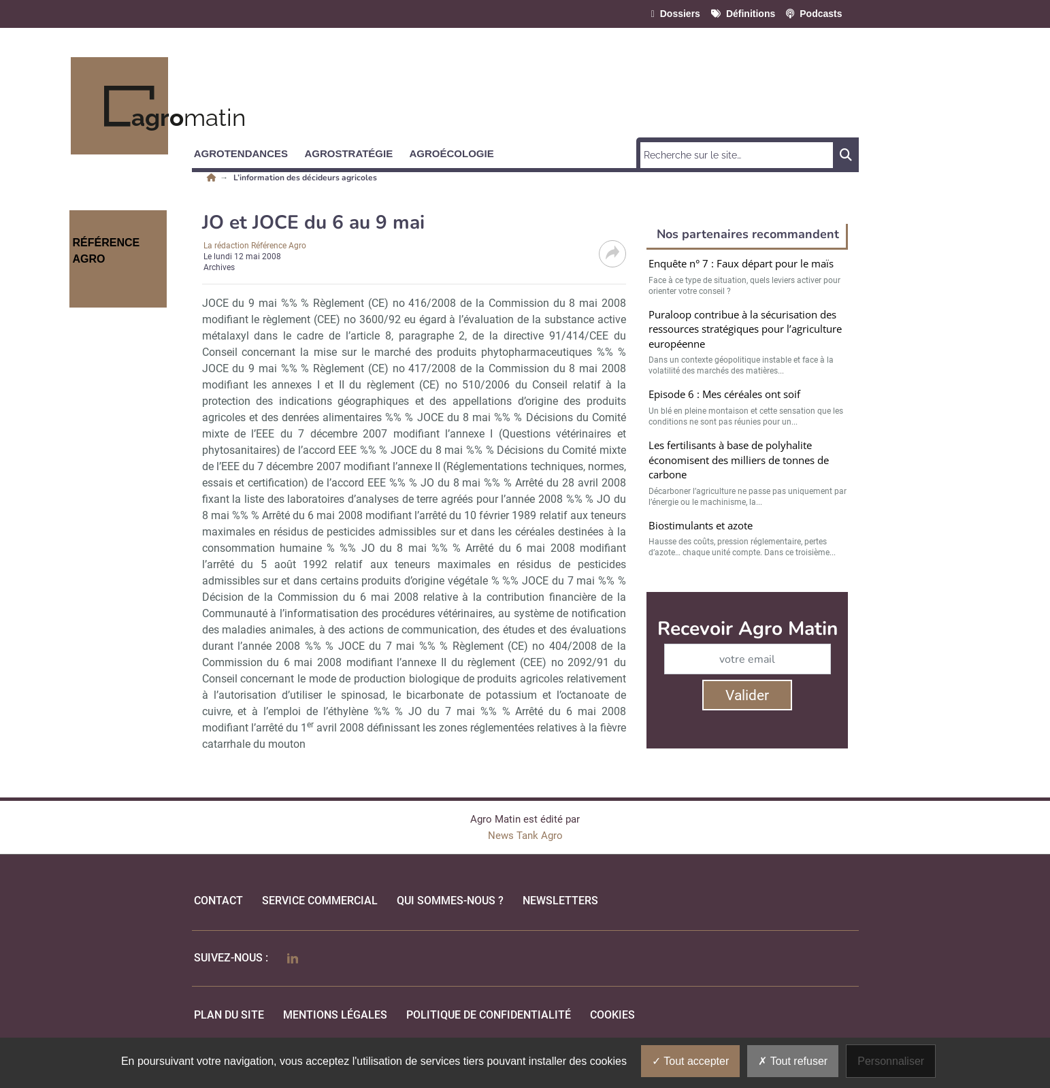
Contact (218, 900)
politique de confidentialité (488, 1014)
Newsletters (560, 900)
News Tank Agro (525, 835)
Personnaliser (890, 1061)
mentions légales (335, 1014)
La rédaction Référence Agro (254, 245)
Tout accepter (690, 1061)
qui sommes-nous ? (450, 900)
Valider (747, 695)
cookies (612, 1014)
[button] (247, 151)
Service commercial (320, 900)
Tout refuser (792, 1061)
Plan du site (229, 1014)
